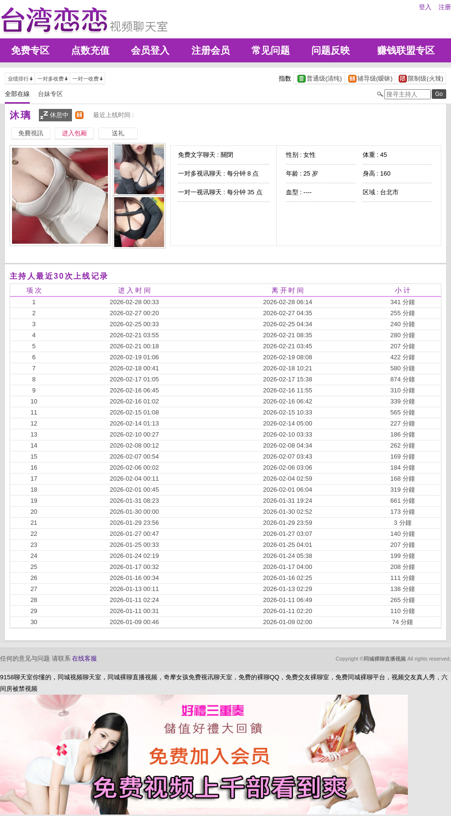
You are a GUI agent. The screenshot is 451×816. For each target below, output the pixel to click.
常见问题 (270, 50)
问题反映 (330, 50)
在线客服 (84, 658)
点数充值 (90, 50)
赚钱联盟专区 (406, 50)
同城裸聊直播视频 (385, 659)
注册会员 (210, 50)
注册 (445, 7)
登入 (425, 7)
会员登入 (150, 50)
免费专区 (30, 50)
